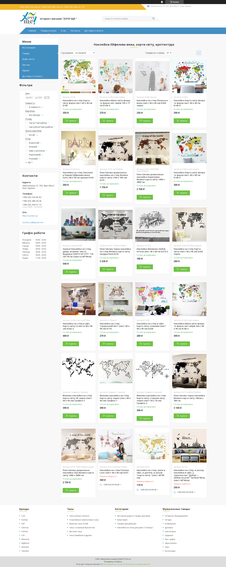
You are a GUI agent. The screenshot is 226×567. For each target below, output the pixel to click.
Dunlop (24, 519)
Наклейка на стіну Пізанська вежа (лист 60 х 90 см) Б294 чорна (152, 103)
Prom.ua (127, 559)
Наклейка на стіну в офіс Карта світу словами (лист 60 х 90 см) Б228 (151, 326)
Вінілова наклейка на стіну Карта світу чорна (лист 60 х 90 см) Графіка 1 (115, 398)
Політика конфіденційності (138, 564)
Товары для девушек (126, 523)
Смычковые (170, 531)
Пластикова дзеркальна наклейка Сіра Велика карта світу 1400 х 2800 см (78, 473)
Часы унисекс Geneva (79, 516)
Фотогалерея (28, 47)
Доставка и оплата (93, 31)
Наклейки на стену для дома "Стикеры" (135, 527)
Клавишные (170, 523)
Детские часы (75, 531)
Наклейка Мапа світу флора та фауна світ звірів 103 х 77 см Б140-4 (115, 103)
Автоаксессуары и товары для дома (133, 516)
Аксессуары (170, 551)
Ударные (169, 535)
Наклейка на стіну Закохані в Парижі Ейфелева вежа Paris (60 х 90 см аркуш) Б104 (78, 175)
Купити (72, 120)
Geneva (25, 527)
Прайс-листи (28, 59)
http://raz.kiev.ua (30, 216)
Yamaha (25, 551)
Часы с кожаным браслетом (82, 527)
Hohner (24, 531)
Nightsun (25, 543)
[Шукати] (153, 18)
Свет (167, 547)
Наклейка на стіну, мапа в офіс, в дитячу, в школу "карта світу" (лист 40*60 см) (151, 474)
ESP (23, 523)
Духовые (169, 527)
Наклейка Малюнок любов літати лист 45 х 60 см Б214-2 (152, 250)
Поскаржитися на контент (114, 564)
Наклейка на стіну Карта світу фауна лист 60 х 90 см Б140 (77, 103)
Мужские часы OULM (78, 523)
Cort (23, 516)
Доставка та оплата (32, 76)
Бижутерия (122, 519)
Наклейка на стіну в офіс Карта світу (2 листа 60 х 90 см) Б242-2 (77, 326)
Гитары (168, 519)
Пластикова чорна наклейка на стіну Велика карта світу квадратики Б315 (115, 251)
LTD (23, 535)
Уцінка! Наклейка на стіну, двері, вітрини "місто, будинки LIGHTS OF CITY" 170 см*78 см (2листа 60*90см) (78, 253)
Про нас (26, 64)
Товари (25, 53)
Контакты (75, 31)
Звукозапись (171, 543)
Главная (32, 31)
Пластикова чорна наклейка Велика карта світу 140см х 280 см (189, 398)
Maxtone (25, 539)
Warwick (25, 547)
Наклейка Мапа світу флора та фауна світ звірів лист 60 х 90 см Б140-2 (189, 326)
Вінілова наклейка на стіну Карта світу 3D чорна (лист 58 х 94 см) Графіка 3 (77, 398)
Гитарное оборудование (176, 516)
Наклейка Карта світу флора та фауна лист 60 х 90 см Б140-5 (189, 175)
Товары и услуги (48, 31)
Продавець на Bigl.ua (113, 561)
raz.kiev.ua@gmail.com (33, 222)
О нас (63, 31)
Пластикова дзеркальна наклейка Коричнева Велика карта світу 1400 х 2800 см (151, 178)
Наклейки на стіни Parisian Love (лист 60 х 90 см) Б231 (114, 471)
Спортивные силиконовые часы (84, 519)
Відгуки (25, 70)
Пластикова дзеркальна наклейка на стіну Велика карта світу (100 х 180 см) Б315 (114, 176)
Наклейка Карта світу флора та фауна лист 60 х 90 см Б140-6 (189, 103)
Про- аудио (170, 539)
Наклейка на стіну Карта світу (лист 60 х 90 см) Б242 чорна (188, 251)
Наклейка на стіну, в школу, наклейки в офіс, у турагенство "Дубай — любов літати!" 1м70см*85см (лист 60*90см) (189, 475)
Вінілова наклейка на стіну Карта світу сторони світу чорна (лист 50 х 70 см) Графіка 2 (151, 399)
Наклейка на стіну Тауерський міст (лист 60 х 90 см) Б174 (114, 326)
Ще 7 (30, 162)
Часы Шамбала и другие (80, 535)
